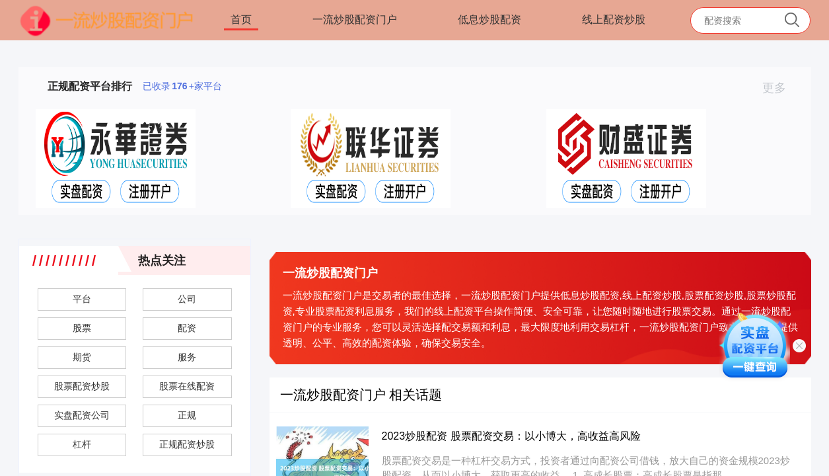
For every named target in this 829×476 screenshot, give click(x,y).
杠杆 (82, 444)
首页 (241, 19)
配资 (187, 328)
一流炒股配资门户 (354, 19)
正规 (187, 415)
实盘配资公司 (82, 415)
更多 (779, 88)
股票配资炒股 (82, 386)
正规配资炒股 (187, 444)
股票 (82, 328)
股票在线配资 (187, 386)
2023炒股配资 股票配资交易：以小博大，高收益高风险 (511, 436)
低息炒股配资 (489, 19)
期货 (82, 357)
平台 (82, 299)
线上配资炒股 (613, 19)
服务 (187, 357)
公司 (187, 299)
